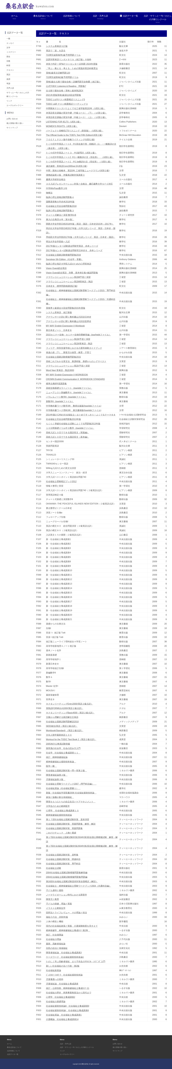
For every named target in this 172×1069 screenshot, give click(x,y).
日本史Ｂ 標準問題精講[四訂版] (61, 286)
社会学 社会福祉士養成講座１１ (63, 752)
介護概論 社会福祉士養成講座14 (62, 1019)
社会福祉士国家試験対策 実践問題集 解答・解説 (71, 824)
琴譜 (8, 84)
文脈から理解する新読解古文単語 (62, 717)
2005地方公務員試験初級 (58, 744)
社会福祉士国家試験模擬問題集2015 (63, 357)
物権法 (49, 193)
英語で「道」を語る (55, 50)
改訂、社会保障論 (54, 935)
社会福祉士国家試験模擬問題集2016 (63, 255)
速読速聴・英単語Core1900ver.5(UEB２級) (67, 166)
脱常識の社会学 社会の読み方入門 (63, 748)
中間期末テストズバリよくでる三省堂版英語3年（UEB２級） (76, 108)
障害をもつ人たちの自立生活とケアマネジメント (71, 801)
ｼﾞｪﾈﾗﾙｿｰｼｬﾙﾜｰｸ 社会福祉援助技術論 (64, 975)
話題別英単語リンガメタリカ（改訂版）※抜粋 (68, 59)
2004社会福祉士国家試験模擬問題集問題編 (66, 877)
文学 (8, 47)
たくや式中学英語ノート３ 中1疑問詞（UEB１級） (71, 152)
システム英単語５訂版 (57, 46)
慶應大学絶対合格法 (55, 179)
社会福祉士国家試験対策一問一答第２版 (66, 770)
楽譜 (8, 79)
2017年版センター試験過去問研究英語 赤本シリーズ (72, 246)
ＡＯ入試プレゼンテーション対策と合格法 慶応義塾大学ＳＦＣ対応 (79, 184)
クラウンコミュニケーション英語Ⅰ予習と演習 (68, 366)
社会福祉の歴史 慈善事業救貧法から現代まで (68, 992)
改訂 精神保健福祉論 (57, 757)
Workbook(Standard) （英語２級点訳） (65, 730)
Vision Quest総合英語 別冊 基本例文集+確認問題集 (72, 272)
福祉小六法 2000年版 (57, 917)
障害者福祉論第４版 (57, 775)
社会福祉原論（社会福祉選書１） (63, 788)
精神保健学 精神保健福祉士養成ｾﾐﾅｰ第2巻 (68, 930)
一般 (8, 38)
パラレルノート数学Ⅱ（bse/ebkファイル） (66, 397)
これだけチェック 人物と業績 (61, 833)
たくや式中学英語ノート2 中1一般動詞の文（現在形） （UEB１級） (80, 157)
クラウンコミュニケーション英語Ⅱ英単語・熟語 (69, 343)
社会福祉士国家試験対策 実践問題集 (64, 828)
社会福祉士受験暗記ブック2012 (61, 481)
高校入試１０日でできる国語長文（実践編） (67, 432)
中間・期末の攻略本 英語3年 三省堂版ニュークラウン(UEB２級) (78, 170)
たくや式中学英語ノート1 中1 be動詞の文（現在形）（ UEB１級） (79, 161)
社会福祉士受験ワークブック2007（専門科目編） (71, 784)
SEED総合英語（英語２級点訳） (62, 726)
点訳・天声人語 (100, 17)
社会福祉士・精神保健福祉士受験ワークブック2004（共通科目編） (78, 886)
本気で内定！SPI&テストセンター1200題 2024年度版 (72, 64)
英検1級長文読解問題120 (58, 73)
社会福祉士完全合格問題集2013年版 (63, 419)
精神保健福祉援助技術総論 (59, 815)
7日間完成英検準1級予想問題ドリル (63, 55)
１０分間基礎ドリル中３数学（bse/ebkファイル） (70, 428)
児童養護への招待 (54, 979)
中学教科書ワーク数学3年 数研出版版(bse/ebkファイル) (73, 406)
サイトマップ (12, 128)
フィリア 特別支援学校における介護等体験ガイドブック (74, 348)
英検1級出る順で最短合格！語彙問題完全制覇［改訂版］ (73, 81)
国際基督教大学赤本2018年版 (60, 201)
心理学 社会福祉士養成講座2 (60, 997)
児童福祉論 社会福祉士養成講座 (62, 983)
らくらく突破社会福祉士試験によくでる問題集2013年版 (73, 423)
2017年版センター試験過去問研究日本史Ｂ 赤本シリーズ (74, 250)
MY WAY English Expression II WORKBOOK (67, 374)
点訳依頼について (71, 17)
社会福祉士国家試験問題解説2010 (62, 721)
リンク (9, 102)
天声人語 (10, 88)
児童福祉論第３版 (55, 779)
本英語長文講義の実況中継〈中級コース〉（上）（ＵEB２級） (76, 117)
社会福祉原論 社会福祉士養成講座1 (64, 1015)
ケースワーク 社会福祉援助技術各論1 (65, 957)
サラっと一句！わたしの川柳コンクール (17, 95)
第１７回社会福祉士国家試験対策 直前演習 (67, 819)
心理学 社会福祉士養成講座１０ (62, 810)
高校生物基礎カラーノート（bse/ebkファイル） (69, 388)
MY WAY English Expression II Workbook (65, 326)
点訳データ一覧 (129, 17)
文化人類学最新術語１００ (59, 735)
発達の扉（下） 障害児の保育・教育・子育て (68, 352)
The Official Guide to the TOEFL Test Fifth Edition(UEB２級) (74, 135)
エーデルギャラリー (14, 106)
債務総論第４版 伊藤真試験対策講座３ (65, 175)
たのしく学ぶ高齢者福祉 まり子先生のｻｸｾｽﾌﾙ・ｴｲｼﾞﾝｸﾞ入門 (75, 961)
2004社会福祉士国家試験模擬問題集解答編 (66, 872)
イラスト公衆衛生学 (55, 908)
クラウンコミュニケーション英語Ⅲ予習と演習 (68, 277)
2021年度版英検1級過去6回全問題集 (63, 95)
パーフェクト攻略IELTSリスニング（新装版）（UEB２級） (75, 130)
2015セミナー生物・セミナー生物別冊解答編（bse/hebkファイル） (78, 334)
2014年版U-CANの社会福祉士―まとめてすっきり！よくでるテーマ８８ (81, 414)
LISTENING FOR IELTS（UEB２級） (64, 121)
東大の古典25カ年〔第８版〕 (60, 219)
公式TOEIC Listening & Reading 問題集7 (66, 86)
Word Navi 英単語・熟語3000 (60, 370)
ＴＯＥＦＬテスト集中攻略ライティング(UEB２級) (70, 139)
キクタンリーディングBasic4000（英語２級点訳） (70, 712)
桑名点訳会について (43, 17)
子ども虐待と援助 (54, 890)
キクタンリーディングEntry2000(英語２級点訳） (69, 704)
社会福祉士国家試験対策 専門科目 (63, 863)
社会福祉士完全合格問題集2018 (61, 206)
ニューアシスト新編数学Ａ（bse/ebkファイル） (69, 392)
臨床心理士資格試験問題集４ (60, 197)
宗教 (8, 61)
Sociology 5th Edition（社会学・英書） (64, 259)
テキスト (10, 70)
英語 (8, 75)
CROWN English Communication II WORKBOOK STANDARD (76, 379)
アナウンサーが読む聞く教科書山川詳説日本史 (68, 317)
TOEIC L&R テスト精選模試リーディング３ (67, 104)
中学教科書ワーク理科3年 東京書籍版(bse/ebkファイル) (73, 410)
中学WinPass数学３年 (56, 188)
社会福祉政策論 (53, 970)
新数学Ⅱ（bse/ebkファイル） (60, 401)
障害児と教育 (52, 899)
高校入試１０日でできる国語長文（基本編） (67, 437)
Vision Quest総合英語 (56, 268)
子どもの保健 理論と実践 (59, 903)
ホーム (14, 17)
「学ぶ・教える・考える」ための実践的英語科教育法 (72, 68)
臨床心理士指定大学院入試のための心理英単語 (68, 264)
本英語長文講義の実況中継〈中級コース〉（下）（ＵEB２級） (76, 113)
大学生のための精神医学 (58, 806)
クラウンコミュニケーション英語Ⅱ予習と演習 (68, 339)
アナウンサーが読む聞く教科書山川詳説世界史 (68, 321)
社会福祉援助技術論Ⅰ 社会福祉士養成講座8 (67, 1010)
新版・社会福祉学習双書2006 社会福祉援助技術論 (71, 793)
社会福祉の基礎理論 (55, 1001)
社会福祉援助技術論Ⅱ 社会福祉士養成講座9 (67, 1006)
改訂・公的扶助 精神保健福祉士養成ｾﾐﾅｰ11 (67, 988)
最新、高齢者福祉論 (55, 943)
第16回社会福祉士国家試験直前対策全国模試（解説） (72, 881)
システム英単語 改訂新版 (59, 312)
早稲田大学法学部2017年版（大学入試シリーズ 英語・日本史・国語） (80, 237)
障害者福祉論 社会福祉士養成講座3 (64, 952)
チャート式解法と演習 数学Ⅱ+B (61, 215)
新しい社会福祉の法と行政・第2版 (63, 966)
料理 (8, 66)
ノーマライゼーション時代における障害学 (66, 895)
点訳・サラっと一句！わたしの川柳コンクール (157, 19)
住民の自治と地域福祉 (57, 948)
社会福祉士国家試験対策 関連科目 (63, 859)
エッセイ (10, 43)
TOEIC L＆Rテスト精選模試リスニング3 (65, 99)
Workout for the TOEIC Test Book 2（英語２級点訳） (71, 739)
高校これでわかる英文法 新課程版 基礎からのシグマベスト (76, 361)
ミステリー (11, 52)
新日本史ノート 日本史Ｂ (59, 330)
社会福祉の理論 (53, 939)
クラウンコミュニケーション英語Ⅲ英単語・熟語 (69, 281)
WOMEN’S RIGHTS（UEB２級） (62, 126)
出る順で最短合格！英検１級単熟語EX (64, 90)
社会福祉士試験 (53, 868)
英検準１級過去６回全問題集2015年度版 (65, 308)
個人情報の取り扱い (14, 124)
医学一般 (51, 766)
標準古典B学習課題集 (56, 383)
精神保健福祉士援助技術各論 (61, 761)
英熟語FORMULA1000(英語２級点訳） (65, 708)
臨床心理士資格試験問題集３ (60, 210)
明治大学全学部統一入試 (58, 241)
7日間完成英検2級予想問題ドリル (62, 77)
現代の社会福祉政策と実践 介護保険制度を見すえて (72, 926)
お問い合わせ (12, 119)
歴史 (8, 57)
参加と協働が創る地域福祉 (60, 797)
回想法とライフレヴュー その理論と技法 (66, 912)
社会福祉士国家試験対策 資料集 (62, 855)
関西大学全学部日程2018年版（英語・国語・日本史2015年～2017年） (80, 224)
